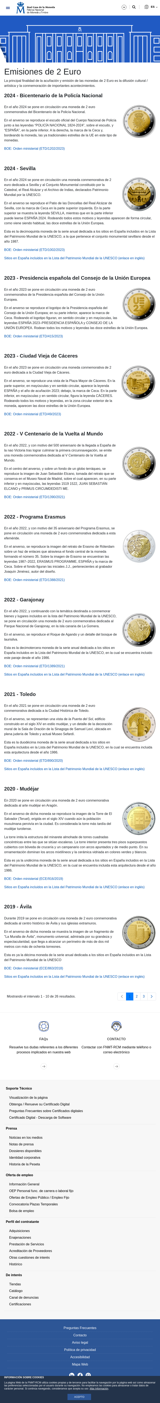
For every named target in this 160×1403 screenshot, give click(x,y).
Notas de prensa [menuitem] (21, 1144)
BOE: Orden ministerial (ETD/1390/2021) (34, 497)
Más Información (99, 1388)
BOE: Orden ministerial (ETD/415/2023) (33, 336)
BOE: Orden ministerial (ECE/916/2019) (33, 878)
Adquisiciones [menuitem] (19, 1231)
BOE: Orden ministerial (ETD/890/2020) (33, 760)
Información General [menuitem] (24, 1184)
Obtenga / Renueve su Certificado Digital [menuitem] (39, 1104)
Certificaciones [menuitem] (20, 1304)
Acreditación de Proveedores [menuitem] (30, 1251)
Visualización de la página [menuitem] (28, 1097)
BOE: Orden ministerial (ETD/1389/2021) (34, 666)
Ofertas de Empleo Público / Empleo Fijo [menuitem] (39, 1197)
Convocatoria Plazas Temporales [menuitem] (33, 1204)
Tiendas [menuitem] (15, 1284)
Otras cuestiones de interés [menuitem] (29, 1257)
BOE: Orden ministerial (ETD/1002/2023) (34, 250)
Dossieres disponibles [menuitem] (25, 1151)
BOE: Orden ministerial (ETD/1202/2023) (34, 148)
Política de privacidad (80, 1350)
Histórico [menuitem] (15, 1264)
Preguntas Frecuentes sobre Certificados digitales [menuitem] (46, 1111)
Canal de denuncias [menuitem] (24, 1297)
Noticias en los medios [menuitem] (25, 1137)
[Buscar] (134, 7)
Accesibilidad (80, 1357)
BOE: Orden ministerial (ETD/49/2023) (32, 414)
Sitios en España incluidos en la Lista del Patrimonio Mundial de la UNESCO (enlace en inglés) (74, 258)
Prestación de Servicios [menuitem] (26, 1244)
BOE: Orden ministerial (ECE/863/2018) (33, 968)
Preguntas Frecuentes (80, 1328)
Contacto (80, 1335)
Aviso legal (80, 1342)
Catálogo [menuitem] (15, 1291)
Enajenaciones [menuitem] (20, 1237)
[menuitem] (80, 1088)
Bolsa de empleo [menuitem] (21, 1211)
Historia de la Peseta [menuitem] (24, 1164)
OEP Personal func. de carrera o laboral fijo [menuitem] (41, 1191)
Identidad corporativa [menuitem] (24, 1157)
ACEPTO (79, 1397)
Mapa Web (80, 1364)
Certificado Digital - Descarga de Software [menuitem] (40, 1117)
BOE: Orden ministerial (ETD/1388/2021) (34, 580)
